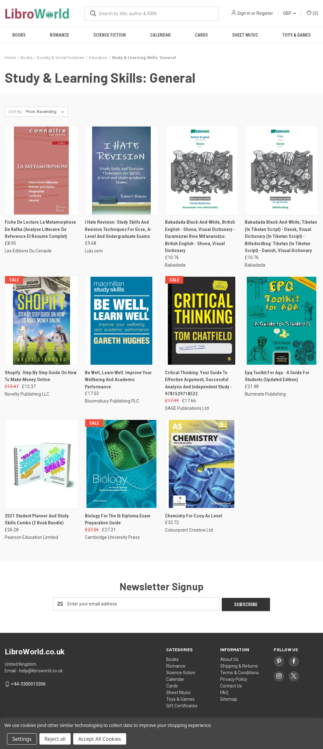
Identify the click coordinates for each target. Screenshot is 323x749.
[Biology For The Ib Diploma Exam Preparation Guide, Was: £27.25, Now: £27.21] (121, 464)
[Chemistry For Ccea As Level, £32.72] (201, 464)
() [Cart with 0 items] (312, 13)
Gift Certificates (181, 705)
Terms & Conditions (239, 672)
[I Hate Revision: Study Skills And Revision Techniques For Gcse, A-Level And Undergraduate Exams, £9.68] (121, 170)
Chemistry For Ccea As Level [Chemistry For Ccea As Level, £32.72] (193, 516)
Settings (22, 738)
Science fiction (109, 35)
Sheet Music (245, 35)
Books (19, 35)
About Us (229, 658)
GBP (289, 13)
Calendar (160, 35)
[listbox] (46, 111)
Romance (59, 35)
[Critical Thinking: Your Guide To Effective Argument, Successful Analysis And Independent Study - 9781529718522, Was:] (201, 320)
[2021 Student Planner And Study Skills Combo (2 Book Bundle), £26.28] (41, 464)
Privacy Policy (233, 678)
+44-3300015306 (28, 683)
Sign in (243, 13)
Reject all (55, 738)
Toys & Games (296, 35)
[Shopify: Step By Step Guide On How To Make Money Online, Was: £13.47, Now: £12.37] (41, 320)
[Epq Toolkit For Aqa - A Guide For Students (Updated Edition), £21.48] (281, 320)
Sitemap (228, 698)
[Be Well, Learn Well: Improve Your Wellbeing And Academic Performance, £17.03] (121, 320)
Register (264, 13)
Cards (201, 35)
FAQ (224, 691)
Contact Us (231, 685)
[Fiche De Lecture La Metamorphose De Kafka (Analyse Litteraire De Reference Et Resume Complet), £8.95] (41, 170)
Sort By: (15, 111)
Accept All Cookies (99, 738)
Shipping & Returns (239, 665)
